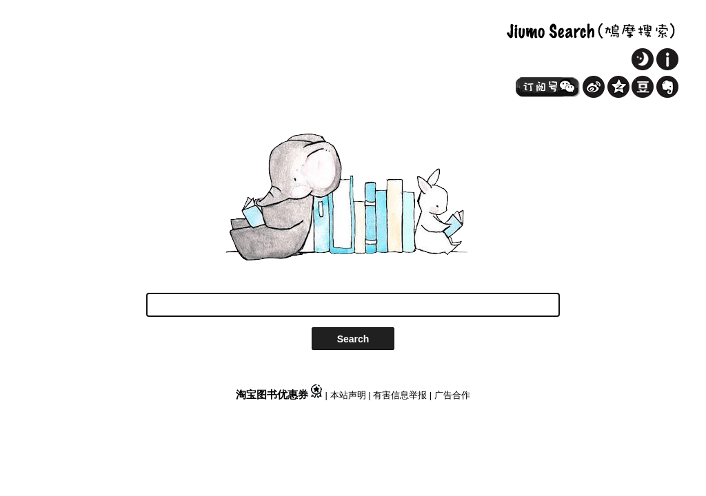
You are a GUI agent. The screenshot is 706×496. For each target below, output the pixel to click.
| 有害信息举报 (399, 395)
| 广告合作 (450, 395)
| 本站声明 (347, 395)
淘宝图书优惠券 (280, 394)
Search (353, 338)
